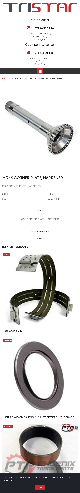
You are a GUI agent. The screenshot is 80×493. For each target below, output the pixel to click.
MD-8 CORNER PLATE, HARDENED (46, 78)
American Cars (19, 78)
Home (5, 78)
